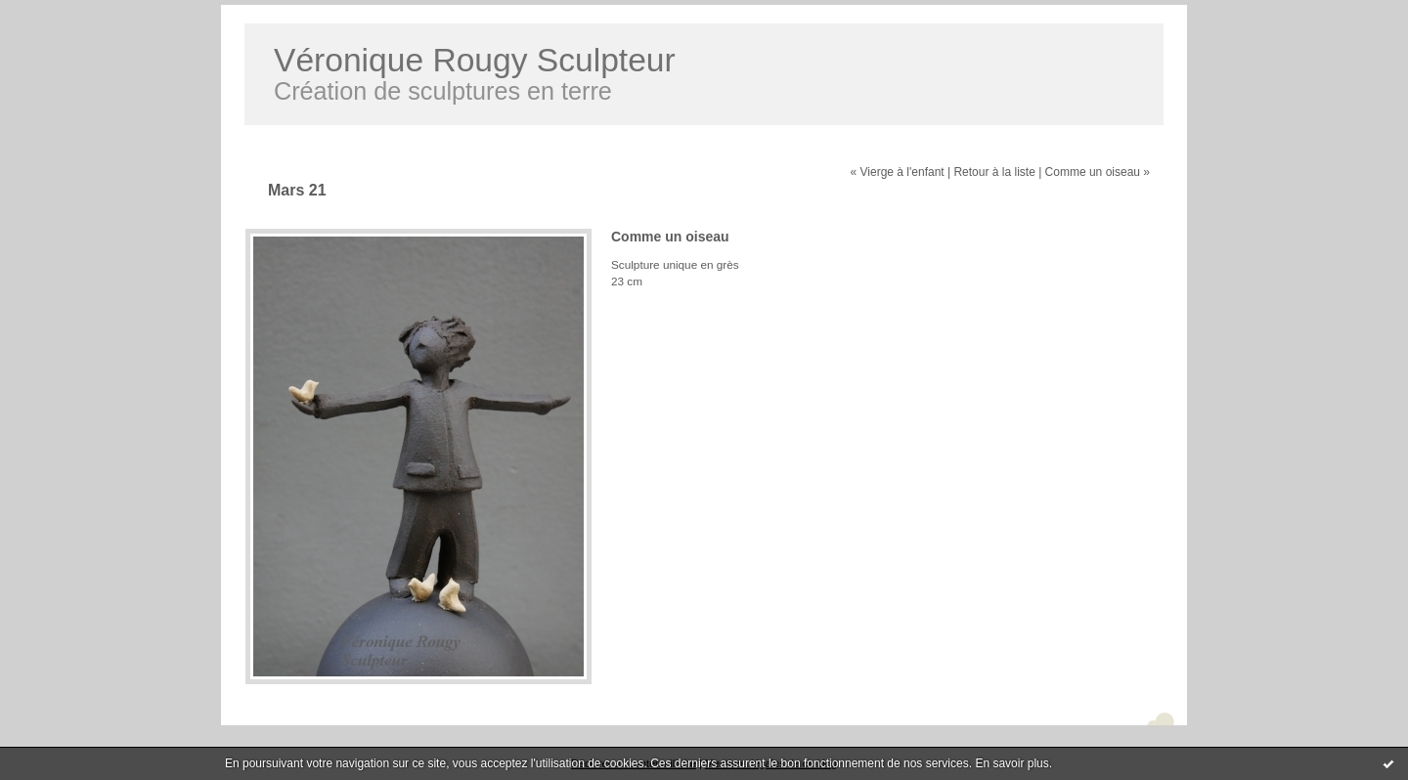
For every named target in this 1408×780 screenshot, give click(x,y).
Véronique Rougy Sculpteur (475, 60)
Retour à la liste (993, 172)
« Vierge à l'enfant (898, 172)
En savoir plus (1011, 763)
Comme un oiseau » (1097, 172)
